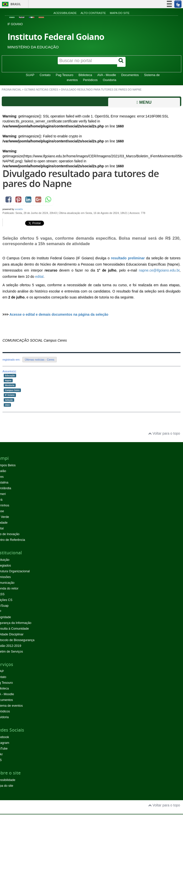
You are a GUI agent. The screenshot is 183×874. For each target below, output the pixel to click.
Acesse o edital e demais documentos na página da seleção (58, 314)
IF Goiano (10, 395)
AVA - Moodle (106, 75)
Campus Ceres (12, 390)
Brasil (10, 4)
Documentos (130, 75)
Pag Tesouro (64, 75)
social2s (19, 209)
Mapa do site (120, 12)
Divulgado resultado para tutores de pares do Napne (80, 178)
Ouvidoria (109, 80)
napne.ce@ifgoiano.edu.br (159, 270)
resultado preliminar (128, 258)
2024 (7, 404)
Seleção (9, 400)
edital (39, 277)
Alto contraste (93, 12)
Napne (8, 380)
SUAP (30, 75)
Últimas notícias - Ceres (39, 359)
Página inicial (11, 89)
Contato (45, 75)
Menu (144, 102)
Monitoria (9, 385)
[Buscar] (121, 62)
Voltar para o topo (164, 433)
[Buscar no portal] (87, 60)
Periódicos (90, 80)
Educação (10, 375)
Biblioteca (85, 75)
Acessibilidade (65, 12)
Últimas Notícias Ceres (41, 89)
